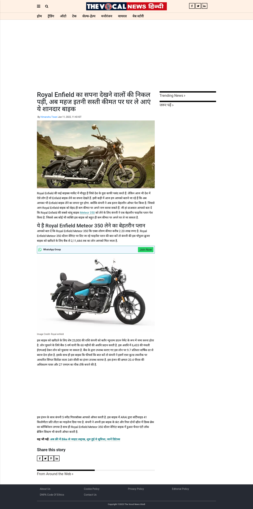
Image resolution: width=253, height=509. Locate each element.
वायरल (122, 16)
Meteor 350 (87, 212)
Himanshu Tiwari (48, 117)
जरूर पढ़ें (165, 105)
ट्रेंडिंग (51, 16)
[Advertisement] (126, 61)
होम (39, 16)
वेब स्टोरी (138, 16)
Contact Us (90, 494)
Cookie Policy (91, 488)
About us (45, 488)
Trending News (171, 95)
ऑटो (63, 16)
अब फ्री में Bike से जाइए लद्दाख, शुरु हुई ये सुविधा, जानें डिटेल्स (85, 439)
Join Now (146, 249)
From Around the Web (54, 474)
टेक (74, 16)
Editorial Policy (180, 488)
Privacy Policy (136, 488)
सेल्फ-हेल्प (88, 16)
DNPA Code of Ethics (52, 494)
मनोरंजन (106, 16)
